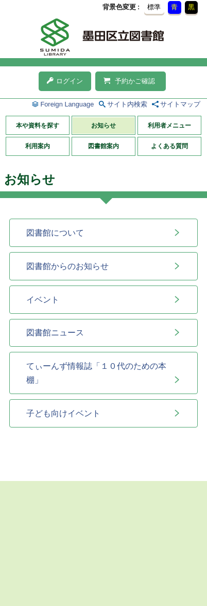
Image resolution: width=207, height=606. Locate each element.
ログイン (65, 81)
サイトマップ (180, 104)
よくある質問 (169, 146)
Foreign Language (67, 104)
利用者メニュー (169, 125)
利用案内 (37, 146)
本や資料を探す (37, 125)
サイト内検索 (127, 104)
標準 (154, 7)
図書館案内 (103, 146)
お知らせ (103, 125)
